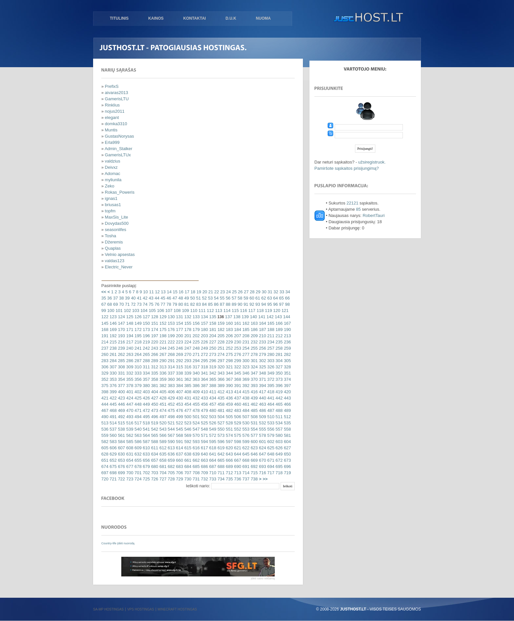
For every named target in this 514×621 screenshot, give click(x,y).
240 (129, 348)
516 (129, 422)
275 (229, 354)
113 (218, 310)
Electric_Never (119, 266)
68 (109, 304)
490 (105, 416)
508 (253, 416)
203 (204, 335)
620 (229, 447)
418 (270, 391)
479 (204, 410)
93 (257, 304)
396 (278, 385)
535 (287, 422)
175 (162, 329)
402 (137, 391)
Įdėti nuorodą (126, 543)
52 (204, 298)
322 (237, 366)
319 (212, 366)
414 (237, 391)
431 (187, 398)
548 (204, 429)
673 (287, 460)
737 (245, 478)
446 (121, 404)
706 (179, 472)
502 (204, 416)
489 (287, 410)
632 (137, 454)
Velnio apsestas (120, 254)
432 (195, 398)
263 (129, 354)
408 (187, 391)
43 (150, 298)
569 (187, 435)
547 (195, 429)
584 (121, 441)
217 (129, 342)
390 (229, 385)
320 (220, 366)
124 (121, 316)
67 (103, 304)
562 (129, 435)
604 (287, 441)
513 (105, 422)
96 (275, 304)
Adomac (112, 173)
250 (212, 348)
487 (270, 410)
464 (270, 404)
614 (179, 447)
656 (146, 460)
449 (146, 404)
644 (237, 454)
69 (115, 304)
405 (162, 391)
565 (154, 435)
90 (239, 304)
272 (204, 354)
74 (145, 304)
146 (113, 323)
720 (105, 478)
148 (129, 323)
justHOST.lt (367, 18)
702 (146, 472)
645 (245, 454)
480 (212, 410)
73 (139, 304)
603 (278, 441)
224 (187, 342)
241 (137, 348)
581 (287, 435)
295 (204, 360)
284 (113, 360)
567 (171, 435)
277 (245, 354)
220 (154, 342)
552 (237, 429)
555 (262, 429)
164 (262, 323)
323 (245, 366)
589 (162, 441)
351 (287, 373)
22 (216, 291)
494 (137, 416)
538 (121, 429)
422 (113, 398)
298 (229, 360)
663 (204, 460)
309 (129, 366)
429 (171, 398)
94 (263, 304)
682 (171, 466)
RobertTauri (374, 215)
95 (269, 304)
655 (137, 460)
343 (220, 373)
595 (212, 441)
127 (146, 316)
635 (162, 454)
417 (262, 391)
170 (121, 329)
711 (220, 472)
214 (105, 342)
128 (154, 316)
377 (121, 385)
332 (129, 373)
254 (245, 348)
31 (269, 291)
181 (212, 329)
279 (262, 354)
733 (212, 478)
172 (137, 329)
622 (245, 447)
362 (187, 379)
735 (229, 478)
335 (154, 373)
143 (278, 316)
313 (162, 366)
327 (278, 366)
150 (146, 323)
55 (222, 298)
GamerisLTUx (118, 154)
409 (195, 391)
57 (233, 298)
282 (287, 354)
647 (262, 454)
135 (212, 316)
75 (150, 304)
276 (237, 354)
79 (174, 304)
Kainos (156, 18)
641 (212, 454)
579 (270, 435)
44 (156, 298)
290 (162, 360)
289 (154, 360)
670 (262, 460)
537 (113, 429)
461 (245, 404)
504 (220, 416)
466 (287, 404)
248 (195, 348)
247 (187, 348)
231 (245, 342)
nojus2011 (115, 111)
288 (146, 360)
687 (212, 466)
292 (179, 360)
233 (262, 342)
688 (220, 466)
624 (262, 447)
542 (154, 429)
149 (137, 323)
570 (195, 435)
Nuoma (263, 18)
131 (179, 316)
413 (229, 391)
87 (222, 304)
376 (113, 385)
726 (154, 478)
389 (220, 385)
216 (121, 342)
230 (237, 342)
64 (275, 298)
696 (287, 466)
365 (212, 379)
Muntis (111, 129)
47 (174, 298)
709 (204, 472)
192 (113, 335)
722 (121, 478)
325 (262, 366)
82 (192, 304)
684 (187, 466)
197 (154, 335)
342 (212, 373)
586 (137, 441)
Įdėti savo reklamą (263, 578)
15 (174, 291)
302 (262, 360)
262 (121, 354)
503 (212, 416)
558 (287, 429)
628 (105, 454)
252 (229, 348)
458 (220, 404)
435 (220, 398)
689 (229, 466)
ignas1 (111, 198)
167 (287, 323)
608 (129, 447)
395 (270, 385)
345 (237, 373)
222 (171, 342)
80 (180, 304)
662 (195, 460)
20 (204, 291)
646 (253, 454)
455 (195, 404)
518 (146, 422)
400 (121, 391)
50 (192, 298)
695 (278, 466)
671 (270, 460)
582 (105, 441)
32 (275, 291)
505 (229, 416)
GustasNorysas (119, 136)
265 (146, 354)
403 (146, 391)
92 (251, 304)
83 (198, 304)
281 (278, 354)
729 (179, 478)
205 (220, 335)
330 (113, 373)
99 (103, 310)
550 (220, 429)
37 (115, 298)
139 (244, 316)
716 (262, 472)
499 (179, 416)
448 (137, 404)
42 (145, 298)
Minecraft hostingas (177, 609)
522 (179, 422)
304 (278, 360)
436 (229, 398)
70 (121, 304)
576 (245, 435)
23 (222, 291)
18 (192, 291)
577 (253, 435)
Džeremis (114, 242)
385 (187, 385)
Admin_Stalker (118, 148)
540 (137, 429)
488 (278, 410)
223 (179, 342)
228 (220, 342)
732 (204, 478)
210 (262, 335)
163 (253, 323)
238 (113, 348)
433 (204, 398)
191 (105, 335)
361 (179, 379)
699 (121, 472)
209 (253, 335)
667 (237, 460)
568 (179, 435)
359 (162, 379)
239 (121, 348)
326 (270, 366)
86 (216, 304)
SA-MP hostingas (108, 609)
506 (237, 416)
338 (179, 373)
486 (262, 410)
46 (168, 298)
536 (105, 429)
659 (171, 460)
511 (278, 416)
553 (245, 429)
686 (204, 466)
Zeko (109, 186)
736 (237, 478)
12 (157, 291)
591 (179, 441)
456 (204, 404)
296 (212, 360)
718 (278, 472)
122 (105, 316)
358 (154, 379)
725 (146, 478)
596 (220, 441)
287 (137, 360)
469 (121, 410)
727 (162, 478)
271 (195, 354)
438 (245, 398)
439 (253, 398)
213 (287, 335)
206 (229, 335)
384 (179, 385)
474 (162, 410)
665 (220, 460)
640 (204, 454)
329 (105, 373)
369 (245, 379)
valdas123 (114, 260)
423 (121, 398)
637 (179, 454)
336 (162, 373)
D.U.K (231, 18)
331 (121, 373)
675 (113, 466)
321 (229, 366)
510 (270, 416)
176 (171, 329)
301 (253, 360)
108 (176, 310)
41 (139, 298)
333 (137, 373)
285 (121, 360)
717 (270, 472)
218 (137, 342)
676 (121, 466)
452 (171, 404)
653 (121, 460)
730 (187, 478)
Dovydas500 (116, 223)
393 (253, 385)
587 (146, 441)
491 (113, 416)
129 (162, 316)
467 (105, 410)
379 (137, 385)
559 (105, 435)
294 (195, 360)
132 (187, 316)
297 (220, 360)
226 (204, 342)
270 (187, 354)
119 (268, 310)
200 (179, 335)
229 (229, 342)
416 (253, 391)
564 (146, 435)
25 (234, 291)
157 (204, 323)
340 (195, 373)
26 (240, 291)
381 (154, 385)
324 (253, 366)
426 (146, 398)
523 (187, 422)
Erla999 (112, 142)
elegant (112, 117)
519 (154, 422)
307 (113, 366)
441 (270, 398)
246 (179, 348)
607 (121, 447)
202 (195, 335)
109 (185, 310)
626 (278, 447)
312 (154, 366)
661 (187, 460)
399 (113, 391)
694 (270, 466)
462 (253, 404)
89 (233, 304)
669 (253, 460)
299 (237, 360)
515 (121, 422)
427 (154, 398)
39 (127, 298)
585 (129, 441)
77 (162, 304)
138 (236, 316)
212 (278, 335)
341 (204, 373)
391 (237, 385)
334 (146, 373)
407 (179, 391)
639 (195, 454)
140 (253, 316)
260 (105, 354)
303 (270, 360)
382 (162, 385)
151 (154, 323)
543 (162, 429)
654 (129, 460)
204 (212, 335)
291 (171, 360)
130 (171, 316)
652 (113, 460)
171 (129, 329)
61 (257, 298)
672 (278, 460)
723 (129, 478)
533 (270, 422)
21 (210, 291)
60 (251, 298)
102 (127, 310)
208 (245, 335)
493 (129, 416)
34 (287, 291)
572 (212, 435)
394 (262, 385)
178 (187, 329)
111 (201, 310)
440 (262, 398)
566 (162, 435)
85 (210, 304)
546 (187, 429)
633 (146, 454)
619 (220, 447)
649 (278, 454)
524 (195, 422)
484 (245, 410)
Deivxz (111, 167)
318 (204, 366)
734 (220, 478)
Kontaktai (194, 18)
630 (121, 454)
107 (168, 310)
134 (204, 316)
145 (105, 323)
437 (237, 398)
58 (239, 298)
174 (154, 329)
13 (163, 291)
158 (212, 323)
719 (287, 472)
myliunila (113, 179)
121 (284, 310)
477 (187, 410)
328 (287, 366)
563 (137, 435)
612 (162, 447)
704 (162, 472)
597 (229, 441)
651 (105, 460)
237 (105, 348)
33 (281, 291)
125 (129, 316)
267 (162, 354)
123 (113, 316)
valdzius (112, 161)
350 (278, 373)
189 (278, 329)
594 (204, 441)
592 (187, 441)
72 (133, 304)
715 (253, 472)
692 (253, 466)
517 (137, 422)
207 (237, 335)
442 (278, 398)
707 (187, 472)
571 (204, 435)
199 (171, 335)
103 (135, 310)
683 (179, 466)
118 (259, 310)
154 (179, 323)
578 (262, 435)
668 (245, 460)
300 (245, 360)
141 (261, 316)
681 (162, 466)
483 (237, 410)
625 (270, 447)
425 (137, 398)
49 (186, 298)
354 (121, 379)
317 (195, 366)
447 (129, 404)
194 (129, 335)
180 (204, 329)
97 (281, 304)
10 (145, 291)
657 (154, 460)
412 (220, 391)
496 (154, 416)
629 (113, 454)
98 (287, 304)
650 (287, 454)
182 (220, 329)
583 (113, 441)
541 (146, 429)
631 (129, 454)
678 (137, 466)
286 (129, 360)
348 (262, 373)
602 (270, 441)
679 (146, 466)
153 (171, 323)
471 (137, 410)
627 (287, 447)
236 (287, 342)
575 (237, 435)
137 (228, 316)
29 (257, 291)
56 (227, 298)
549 (212, 429)
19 (198, 291)
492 (121, 416)
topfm (110, 210)
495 (146, 416)
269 (179, 354)
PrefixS (112, 86)
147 (121, 323)
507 (245, 416)
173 (146, 329)
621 (237, 447)
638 (187, 454)
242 (146, 348)
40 (133, 298)
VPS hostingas (140, 609)
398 (105, 391)
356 (137, 379)
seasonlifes (115, 229)
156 (195, 323)
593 (195, 441)
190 (287, 329)
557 (278, 429)
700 (129, 472)
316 (187, 366)
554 (253, 429)
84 (204, 304)
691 (245, 466)
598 (237, 441)
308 (121, 366)
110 (193, 310)
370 (253, 379)
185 (245, 329)
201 (187, 335)
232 (253, 342)
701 (137, 472)
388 (212, 385)
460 (237, 404)
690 (237, 466)
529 (237, 422)
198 (162, 335)
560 (113, 435)
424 (129, 398)
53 (210, 298)
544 (171, 429)
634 (154, 454)
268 (171, 354)
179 (195, 329)
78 (168, 304)
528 (229, 422)
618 (212, 447)
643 (229, 454)
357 (146, 379)
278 (253, 354)
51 (198, 298)
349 (270, 373)
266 (154, 354)
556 (270, 429)
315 (179, 366)
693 (262, 466)
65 (281, 298)
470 (129, 410)
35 (103, 298)
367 (229, 379)
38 (121, 298)
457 (212, 404)
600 (253, 441)
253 (237, 348)
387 (204, 385)
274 (220, 354)
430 (179, 398)
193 (121, 335)
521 (171, 422)
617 (204, 447)
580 (278, 435)
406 (171, 391)
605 (105, 447)
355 (129, 379)
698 (113, 472)
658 (162, 460)
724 (137, 478)
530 (245, 422)
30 (264, 291)
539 (129, 429)
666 (229, 460)
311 (146, 366)
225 (195, 342)
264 (137, 354)
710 (212, 472)
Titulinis (119, 18)
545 (179, 429)
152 (162, 323)
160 (229, 323)
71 (127, 304)
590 (171, 441)
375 (105, 385)
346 (245, 373)
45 (162, 298)
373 (278, 379)
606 (113, 447)
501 (195, 416)
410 (204, 391)
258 (278, 348)
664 (212, 460)
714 (245, 472)
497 (162, 416)
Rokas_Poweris (119, 192)
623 (253, 447)
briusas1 (113, 204)
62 (263, 298)
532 (262, 422)
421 (105, 398)
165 (270, 323)
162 (245, 323)
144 (286, 316)
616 (195, 447)
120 (276, 310)
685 (195, 466)
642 (220, 454)
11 (151, 291)
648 (270, 454)
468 (113, 410)
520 (162, 422)
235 (278, 342)
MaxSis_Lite (116, 217)
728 (171, 478)
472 (146, 410)
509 (262, 416)
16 (180, 291)
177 (179, 329)
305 (287, 360)
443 (287, 398)
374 (287, 379)
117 (251, 310)
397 (287, 385)
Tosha (110, 235)
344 (229, 373)
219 (146, 342)
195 (137, 335)
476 (179, 410)
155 (187, 323)
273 (212, 354)
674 (105, 466)
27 (245, 291)
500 (187, 416)
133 (195, 316)
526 (212, 422)
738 (253, 478)
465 (278, 404)
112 (210, 310)
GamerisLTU (117, 98)
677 (129, 466)
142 (269, 316)
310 (137, 366)
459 (229, 404)
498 (171, 416)
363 (195, 379)
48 (180, 298)
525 (204, 422)
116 (243, 310)
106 (160, 310)
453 (179, 404)
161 (237, 323)
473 (154, 410)
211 (270, 335)
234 (270, 342)
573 (220, 435)
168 (105, 329)
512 (287, 416)
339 (187, 373)
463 (262, 404)
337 (171, 373)
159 (220, 323)
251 (220, 348)
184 (237, 329)
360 (171, 379)
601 (262, 441)
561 (121, 435)
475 (171, 410)
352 (105, 379)
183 (229, 329)
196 (146, 335)
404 (154, 391)
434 (212, 398)
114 (226, 310)
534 (278, 422)
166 (278, 323)
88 (227, 304)
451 (162, 404)
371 (262, 379)
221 (162, 342)
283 (105, 360)
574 (229, 435)
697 (105, 472)
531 (253, 422)
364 (204, 379)
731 (195, 478)
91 (245, 304)
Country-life (109, 543)
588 (154, 441)
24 (228, 291)
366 (220, 379)
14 (168, 291)
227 (212, 342)
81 (186, 304)
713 (237, 472)
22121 (352, 203)
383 (171, 385)
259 (287, 348)
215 (113, 342)
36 (109, 298)
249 (204, 348)
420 (287, 391)
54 (216, 298)
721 (113, 478)
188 (270, 329)
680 (154, 466)
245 (171, 348)
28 (251, 291)
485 (253, 410)
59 (245, 298)
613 (171, 447)
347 (253, 373)
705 (171, 472)
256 (262, 348)
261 (113, 354)
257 (270, 348)
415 (245, 391)
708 (195, 472)
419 (278, 391)
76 (156, 304)
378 (129, 385)
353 (113, 379)
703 (154, 472)
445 (113, 404)
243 (154, 348)
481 (220, 410)
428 (162, 398)
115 (234, 310)
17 (186, 291)
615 (187, 447)
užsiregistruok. (372, 162)
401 (129, 391)
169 (113, 329)
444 (105, 404)
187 (262, 329)
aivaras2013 (116, 92)
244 (162, 348)
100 (110, 310)
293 (187, 360)
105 (152, 310)
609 (137, 447)
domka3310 (116, 123)
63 (269, 298)
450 (154, 404)
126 (137, 316)
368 (237, 379)
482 (229, 410)
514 (113, 422)
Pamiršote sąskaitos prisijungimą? (346, 168)
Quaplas (113, 248)
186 (253, 329)
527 (220, 422)
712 (229, 472)
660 (179, 460)
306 (105, 366)
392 (245, 385)
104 (143, 310)
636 (171, 454)
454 (187, 404)
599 (245, 441)
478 (195, 410)
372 (270, 379)
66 (287, 298)
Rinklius (112, 105)
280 (270, 354)
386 (195, 385)
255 (253, 348)
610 (146, 447)
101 (118, 310)
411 (212, 391)
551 (229, 429)
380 (146, 385)
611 (154, 447)
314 (171, 366)
